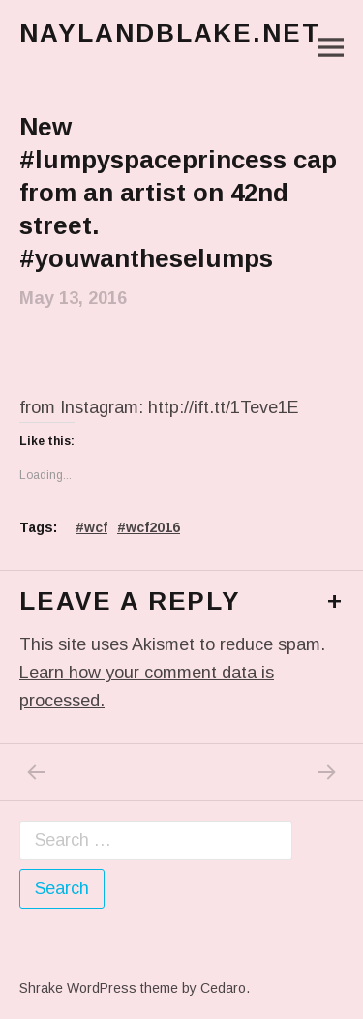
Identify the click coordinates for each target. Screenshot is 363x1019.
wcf (95, 527)
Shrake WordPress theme (98, 988)
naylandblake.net (169, 32)
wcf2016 (153, 527)
